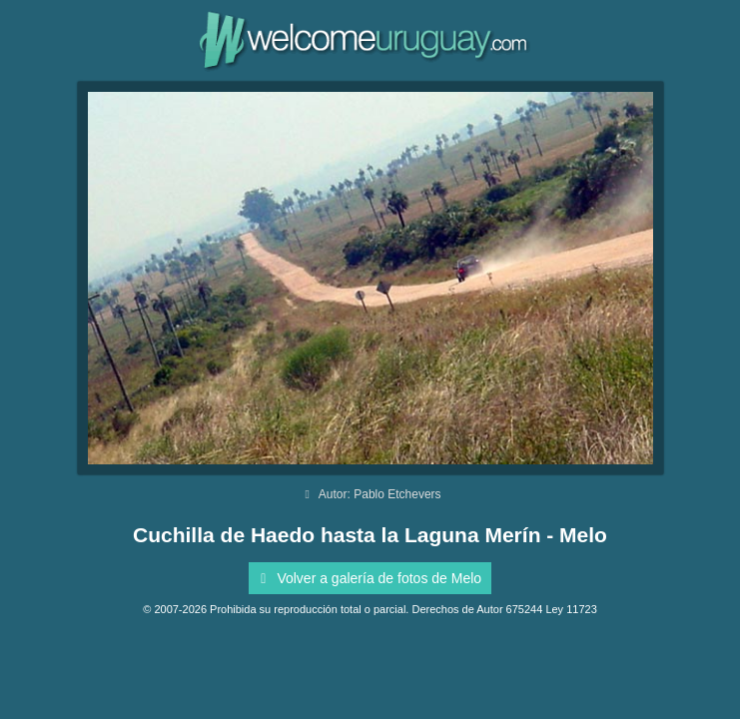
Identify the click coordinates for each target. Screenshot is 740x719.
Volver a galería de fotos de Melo (367, 578)
